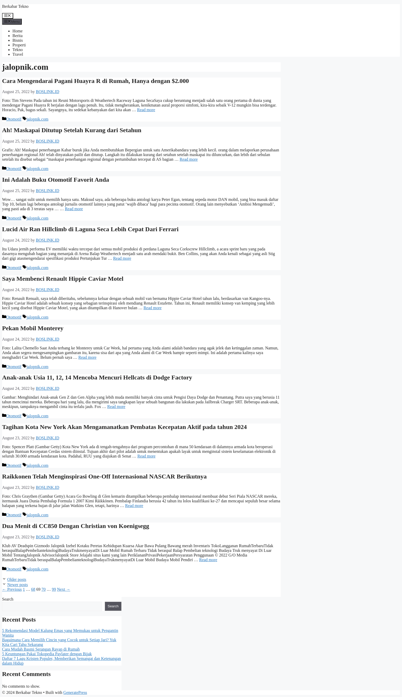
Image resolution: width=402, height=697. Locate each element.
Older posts (16, 579)
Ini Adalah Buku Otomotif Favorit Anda (55, 179)
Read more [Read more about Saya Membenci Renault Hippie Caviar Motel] (153, 308)
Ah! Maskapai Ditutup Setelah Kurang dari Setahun (71, 130)
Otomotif (14, 119)
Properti (19, 45)
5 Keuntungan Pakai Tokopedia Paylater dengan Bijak (47, 654)
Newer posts (17, 584)
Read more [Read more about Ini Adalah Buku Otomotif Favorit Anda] (74, 209)
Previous (12, 589)
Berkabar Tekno (15, 6)
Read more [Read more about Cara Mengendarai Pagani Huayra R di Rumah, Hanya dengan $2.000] (146, 110)
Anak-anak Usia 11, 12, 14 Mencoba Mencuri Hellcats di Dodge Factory (97, 377)
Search (7, 599)
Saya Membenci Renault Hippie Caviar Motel (62, 278)
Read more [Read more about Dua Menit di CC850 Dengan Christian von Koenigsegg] (208, 560)
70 (43, 589)
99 (54, 589)
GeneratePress (75, 692)
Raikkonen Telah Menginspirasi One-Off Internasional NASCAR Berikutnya (104, 476)
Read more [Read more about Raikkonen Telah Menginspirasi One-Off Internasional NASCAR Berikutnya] (134, 505)
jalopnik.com (37, 119)
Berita (17, 35)
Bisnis (17, 40)
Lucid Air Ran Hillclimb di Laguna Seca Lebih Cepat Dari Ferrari (90, 229)
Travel (17, 54)
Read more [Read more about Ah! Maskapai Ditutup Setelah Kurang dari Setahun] (189, 159)
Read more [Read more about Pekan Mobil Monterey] (87, 357)
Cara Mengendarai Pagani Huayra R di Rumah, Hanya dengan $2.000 (95, 81)
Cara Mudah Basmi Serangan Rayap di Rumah (41, 649)
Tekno (17, 49)
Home (17, 31)
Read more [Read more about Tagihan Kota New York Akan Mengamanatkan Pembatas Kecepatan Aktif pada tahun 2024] (146, 456)
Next (63, 589)
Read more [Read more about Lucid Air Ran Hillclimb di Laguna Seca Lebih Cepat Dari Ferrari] (122, 258)
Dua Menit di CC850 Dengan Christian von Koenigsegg (75, 526)
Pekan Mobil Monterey (33, 328)
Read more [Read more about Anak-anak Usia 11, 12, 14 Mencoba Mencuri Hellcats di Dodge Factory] (116, 406)
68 (33, 589)
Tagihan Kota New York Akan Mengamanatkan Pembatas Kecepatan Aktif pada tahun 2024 (124, 427)
